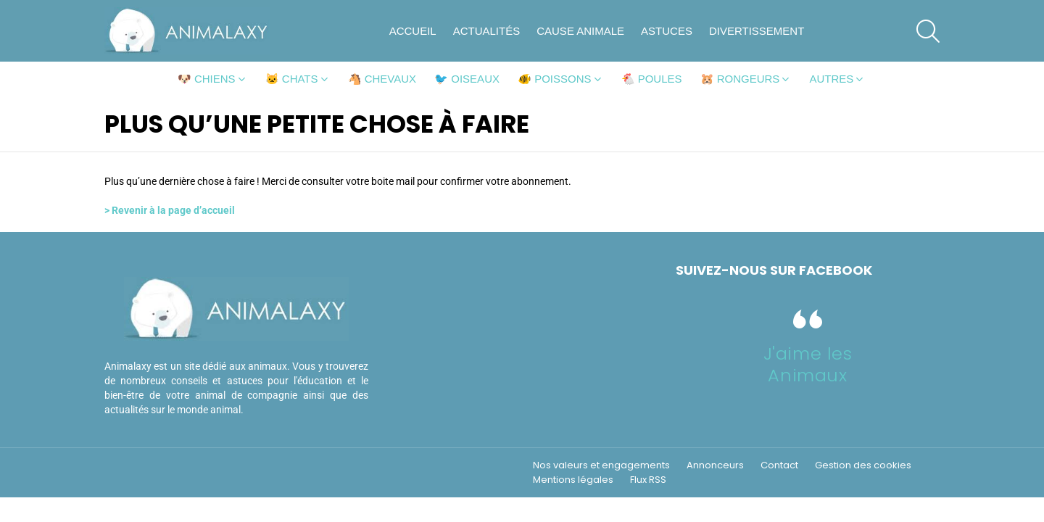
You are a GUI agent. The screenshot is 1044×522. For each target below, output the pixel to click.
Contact (779, 465)
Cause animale (580, 31)
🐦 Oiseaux (467, 78)
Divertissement (756, 31)
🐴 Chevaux (382, 78)
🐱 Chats (291, 78)
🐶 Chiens (207, 78)
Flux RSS (648, 480)
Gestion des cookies (863, 465)
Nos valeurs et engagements (601, 465)
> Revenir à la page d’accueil (169, 210)
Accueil (412, 31)
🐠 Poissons (555, 78)
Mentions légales (573, 480)
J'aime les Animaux (808, 364)
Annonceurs (715, 465)
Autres (831, 78)
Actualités (487, 31)
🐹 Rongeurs (740, 78)
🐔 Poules (651, 78)
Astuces (666, 31)
